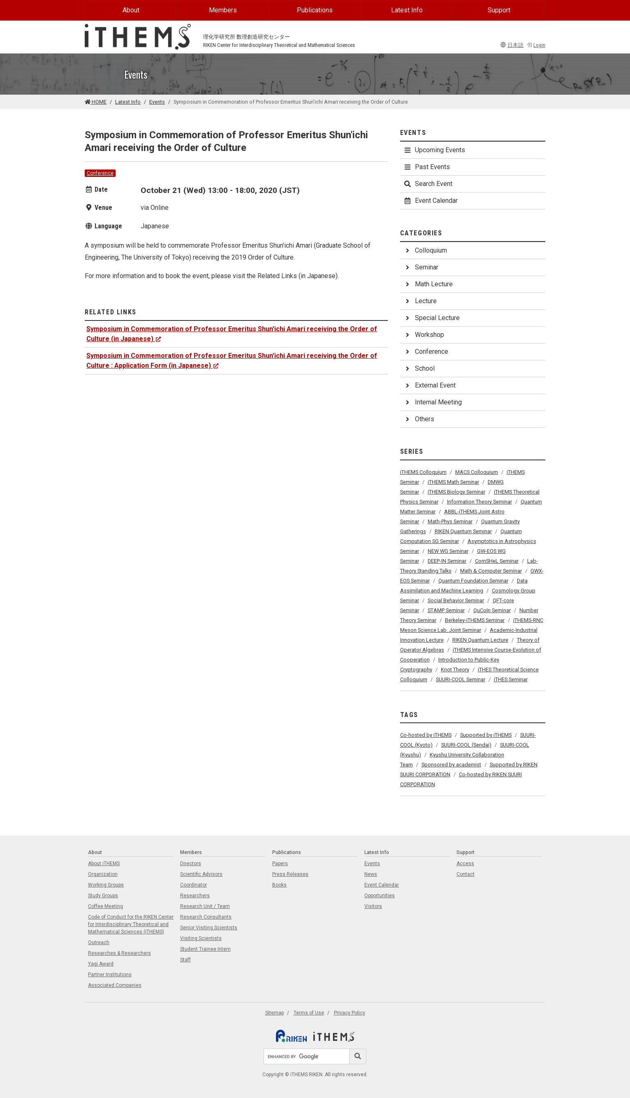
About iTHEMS (104, 863)
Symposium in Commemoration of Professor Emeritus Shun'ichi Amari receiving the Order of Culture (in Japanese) (231, 334)
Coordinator (193, 885)
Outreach (98, 942)
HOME (96, 102)
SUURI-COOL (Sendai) (466, 745)
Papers (280, 863)
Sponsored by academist (451, 764)
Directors (190, 863)
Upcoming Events (434, 150)
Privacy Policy (349, 1013)
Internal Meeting (432, 402)
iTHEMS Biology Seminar (456, 492)
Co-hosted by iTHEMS (426, 735)
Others (418, 419)
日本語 (511, 45)
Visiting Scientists (201, 938)
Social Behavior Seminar (456, 600)
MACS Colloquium (476, 472)
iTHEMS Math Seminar (453, 482)
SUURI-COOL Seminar (460, 679)
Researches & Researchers (119, 953)
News (370, 874)
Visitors (373, 906)
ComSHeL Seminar (497, 561)
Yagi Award (100, 964)
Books (279, 885)
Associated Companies (114, 985)
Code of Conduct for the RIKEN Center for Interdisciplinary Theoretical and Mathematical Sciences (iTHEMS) (131, 924)
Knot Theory (455, 669)
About (131, 10)
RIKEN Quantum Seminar (463, 531)
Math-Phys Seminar (450, 521)
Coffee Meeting (105, 906)
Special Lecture (431, 318)
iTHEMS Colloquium (423, 472)
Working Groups (106, 885)
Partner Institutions (110, 974)
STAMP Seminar (446, 610)
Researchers (195, 895)
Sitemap (274, 1013)
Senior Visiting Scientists (208, 928)
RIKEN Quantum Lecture (480, 640)
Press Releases (290, 874)
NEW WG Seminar (448, 551)
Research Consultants (206, 917)
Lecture (420, 301)
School (419, 368)
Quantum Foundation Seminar (473, 581)
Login (535, 45)
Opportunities (379, 895)
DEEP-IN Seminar (447, 561)
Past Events (426, 167)
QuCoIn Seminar (492, 610)
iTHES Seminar (511, 679)
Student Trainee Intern (205, 949)
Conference (100, 173)
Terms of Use (309, 1013)
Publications (315, 10)
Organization (103, 874)
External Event (429, 385)
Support (499, 10)
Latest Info (407, 10)
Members (223, 10)
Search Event (427, 184)
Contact (465, 874)
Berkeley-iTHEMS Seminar (475, 620)
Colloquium (425, 250)
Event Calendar (430, 200)
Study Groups (103, 895)
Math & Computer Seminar (491, 571)
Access (465, 863)
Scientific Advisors (201, 874)
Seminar (420, 267)
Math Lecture (428, 284)
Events (157, 102)
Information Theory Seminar (479, 502)
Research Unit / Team (205, 906)
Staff (185, 960)
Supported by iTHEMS (486, 735)
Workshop (423, 335)
